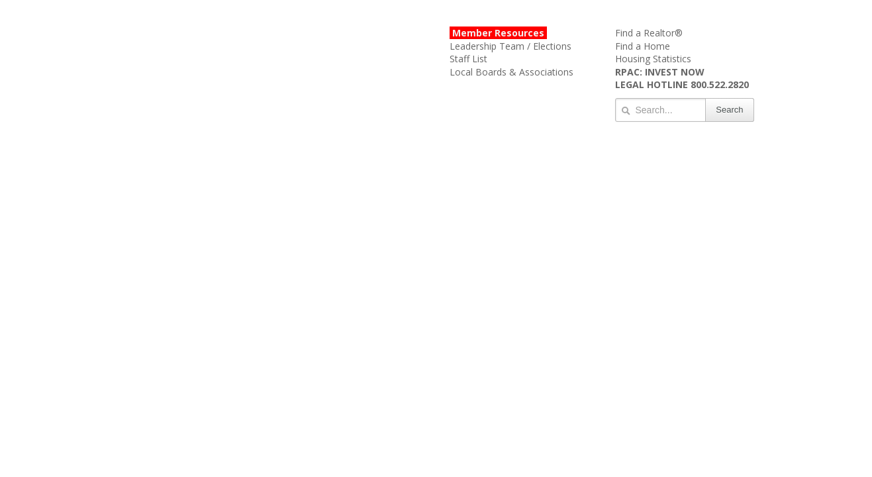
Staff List (468, 58)
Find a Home (642, 46)
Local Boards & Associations (511, 72)
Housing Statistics (653, 58)
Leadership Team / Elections (510, 46)
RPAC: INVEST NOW (659, 72)
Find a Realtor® (649, 32)
